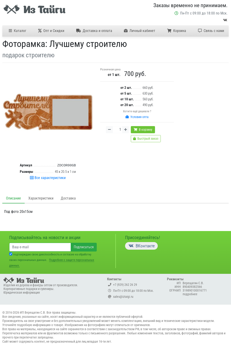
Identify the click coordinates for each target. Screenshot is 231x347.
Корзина (176, 31)
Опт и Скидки (51, 31)
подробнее (190, 294)
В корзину (143, 129)
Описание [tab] (13, 198)
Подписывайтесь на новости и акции (44, 237)
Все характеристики (48, 178)
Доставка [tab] (68, 198)
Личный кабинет (139, 31)
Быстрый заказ (145, 138)
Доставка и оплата (94, 31)
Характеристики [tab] (40, 198)
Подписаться (84, 247)
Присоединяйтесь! (142, 237)
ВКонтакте (141, 246)
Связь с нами (211, 31)
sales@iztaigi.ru (120, 296)
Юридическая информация (21, 292)
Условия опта (137, 117)
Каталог (17, 31)
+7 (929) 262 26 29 (122, 284)
